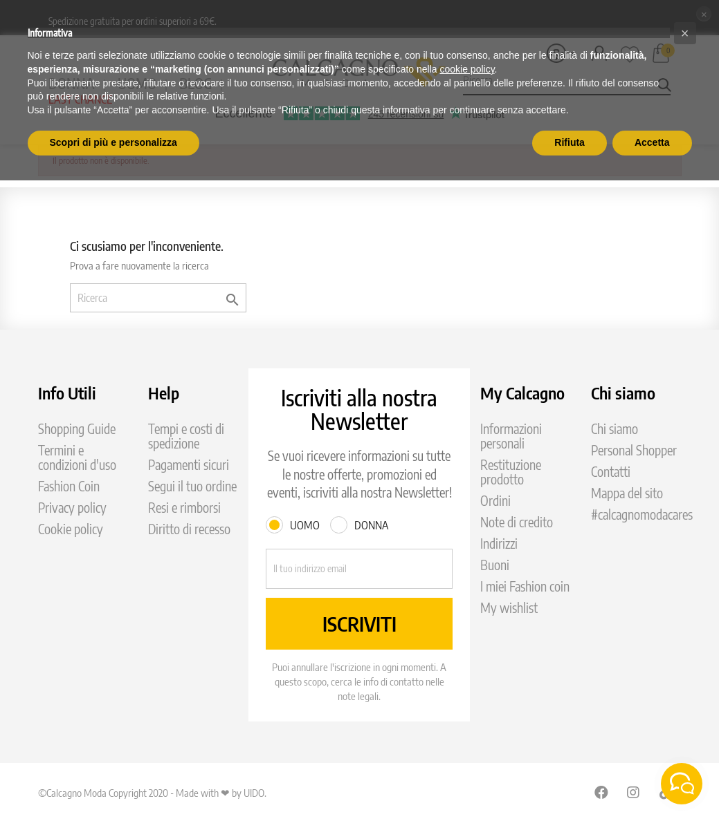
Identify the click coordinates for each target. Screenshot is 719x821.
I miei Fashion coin (525, 586)
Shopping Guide (77, 429)
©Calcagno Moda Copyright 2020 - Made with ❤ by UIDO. (152, 792)
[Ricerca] (158, 297)
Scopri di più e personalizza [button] (113, 142)
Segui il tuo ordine (192, 486)
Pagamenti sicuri (188, 465)
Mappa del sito (627, 493)
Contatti (610, 472)
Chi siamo (614, 429)
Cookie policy (70, 529)
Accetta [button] (652, 142)
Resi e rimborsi (184, 508)
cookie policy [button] (466, 69)
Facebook (601, 792)
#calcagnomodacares (642, 514)
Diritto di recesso (189, 529)
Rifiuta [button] (569, 142)
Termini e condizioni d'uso (77, 457)
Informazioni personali (511, 436)
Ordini (495, 501)
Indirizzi (499, 543)
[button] (685, 33)
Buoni (494, 565)
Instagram (634, 792)
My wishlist (509, 608)
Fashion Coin (69, 486)
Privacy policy (72, 508)
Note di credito (516, 522)
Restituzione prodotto (510, 472)
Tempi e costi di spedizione (186, 436)
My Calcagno (522, 392)
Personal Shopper (634, 450)
